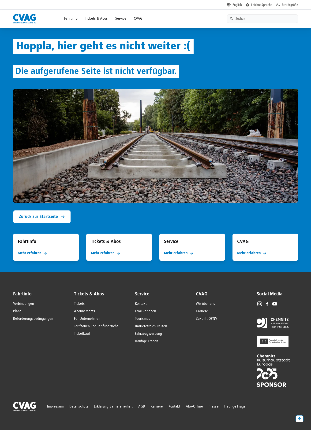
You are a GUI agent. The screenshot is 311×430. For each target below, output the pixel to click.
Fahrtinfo (71, 19)
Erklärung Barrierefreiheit (113, 406)
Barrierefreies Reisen (151, 326)
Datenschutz (78, 406)
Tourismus (142, 319)
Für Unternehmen (87, 319)
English (237, 5)
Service (120, 19)
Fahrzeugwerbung (148, 334)
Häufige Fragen (146, 341)
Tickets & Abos (96, 19)
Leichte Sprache (261, 5)
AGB (141, 406)
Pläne (17, 311)
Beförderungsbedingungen (33, 319)
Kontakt (141, 304)
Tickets (79, 304)
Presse (214, 406)
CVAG (138, 19)
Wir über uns (205, 304)
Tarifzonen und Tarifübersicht (96, 326)
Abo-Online (194, 406)
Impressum (55, 406)
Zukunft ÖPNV (206, 319)
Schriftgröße (290, 5)
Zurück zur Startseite (42, 217)
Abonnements (84, 311)
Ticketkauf (82, 334)
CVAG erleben (145, 311)
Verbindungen (23, 304)
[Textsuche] (262, 19)
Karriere (202, 311)
